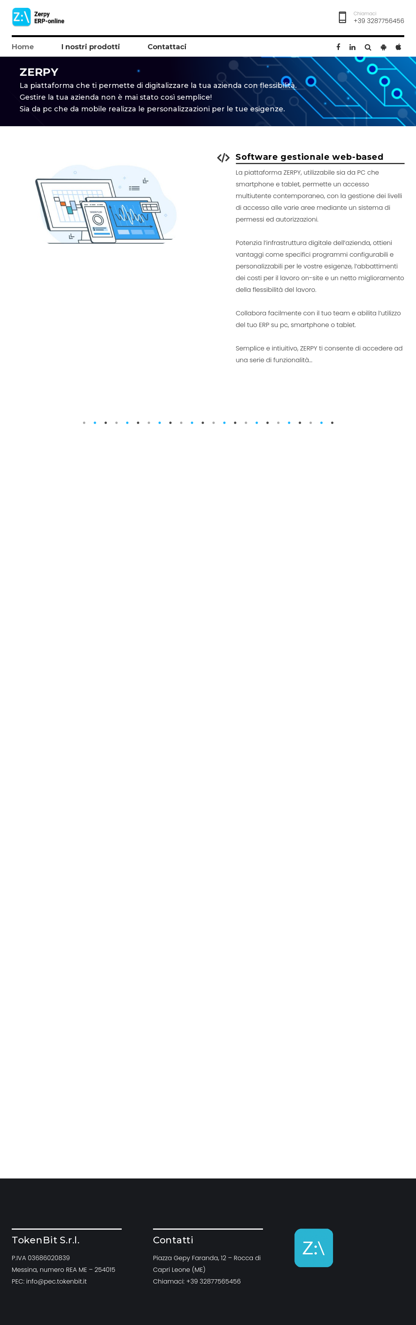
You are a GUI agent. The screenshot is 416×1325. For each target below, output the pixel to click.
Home (23, 47)
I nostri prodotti (90, 47)
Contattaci (167, 47)
